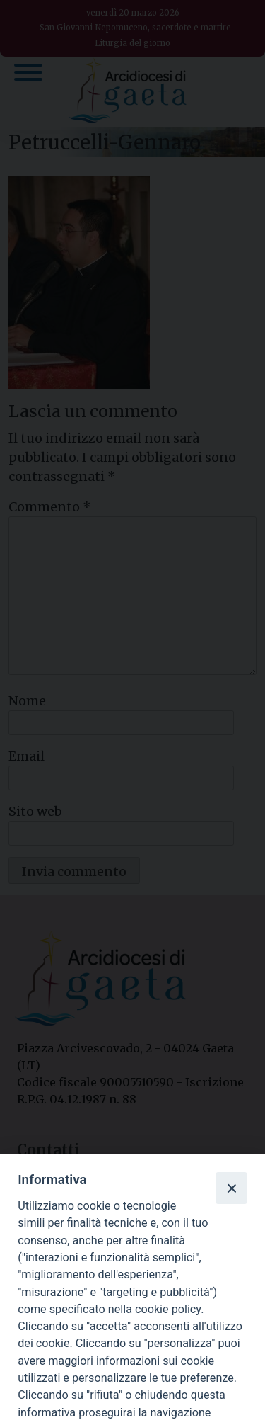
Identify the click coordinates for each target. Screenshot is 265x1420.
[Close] (231, 1187)
